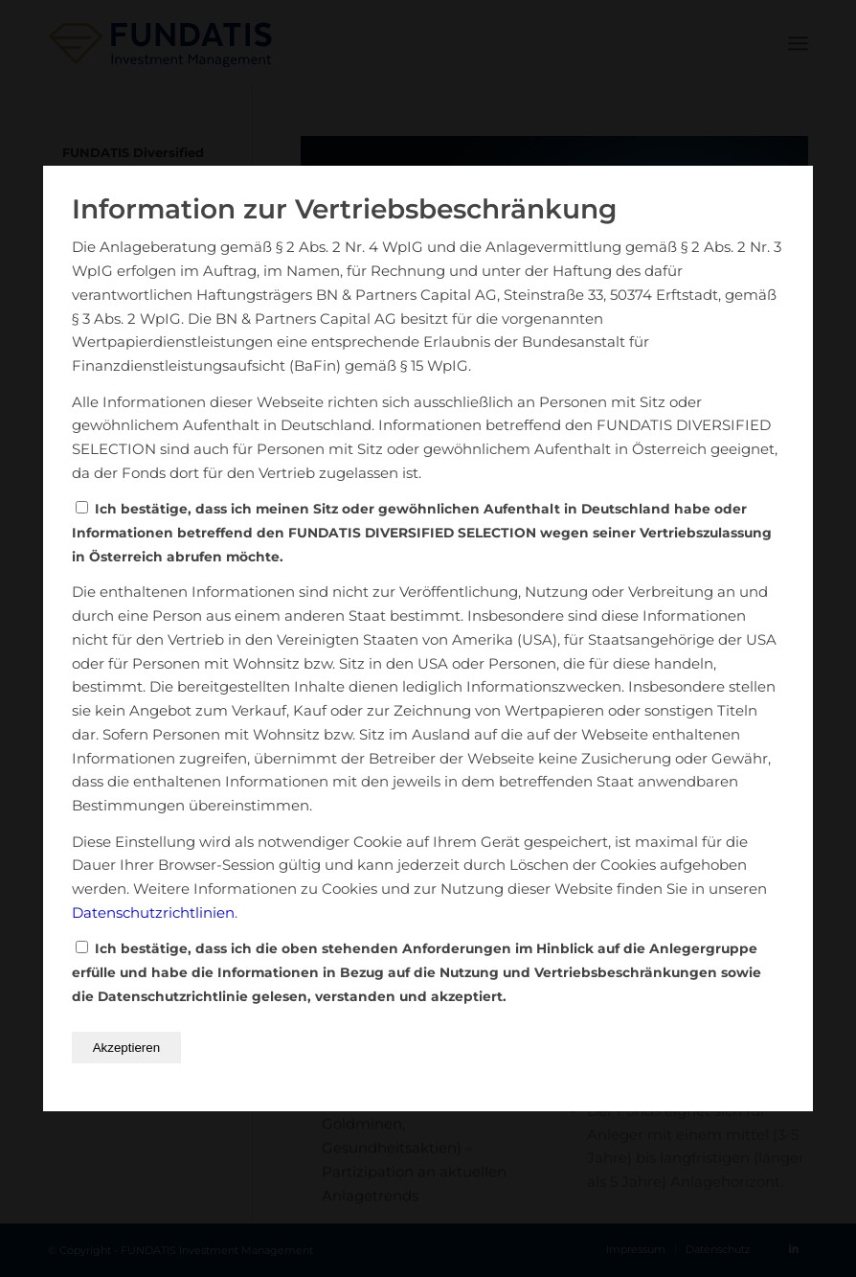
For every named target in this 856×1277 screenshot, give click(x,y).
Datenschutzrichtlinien (153, 912)
